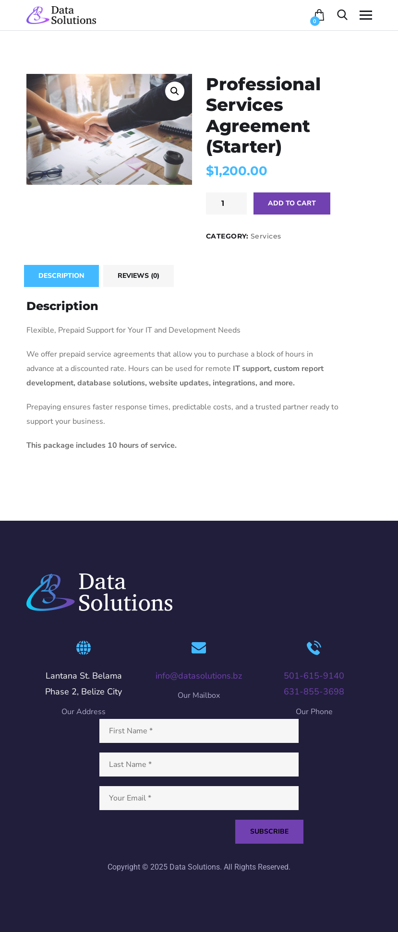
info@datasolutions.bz (199, 675)
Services (266, 236)
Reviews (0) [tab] (138, 275)
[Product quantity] (226, 203)
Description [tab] (61, 275)
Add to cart (292, 203)
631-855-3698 (314, 691)
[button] (174, 91)
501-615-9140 (314, 675)
